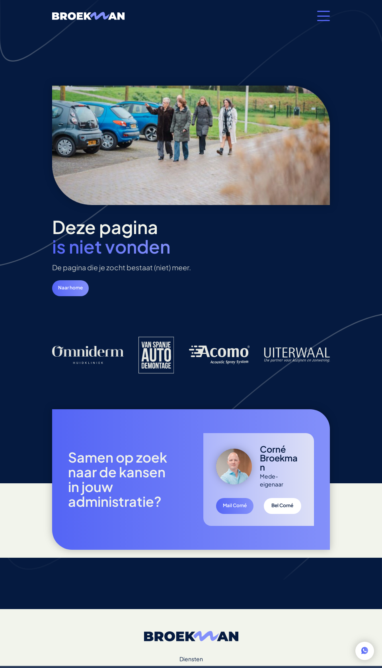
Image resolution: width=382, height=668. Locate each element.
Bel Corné (282, 505)
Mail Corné (235, 505)
